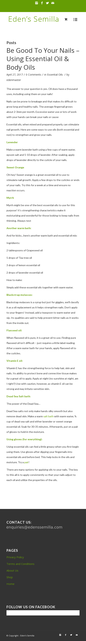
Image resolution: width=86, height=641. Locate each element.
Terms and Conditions (20, 564)
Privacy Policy (15, 557)
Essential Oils (55, 74)
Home (10, 584)
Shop (9, 577)
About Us (12, 570)
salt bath (48, 416)
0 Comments (33, 74)
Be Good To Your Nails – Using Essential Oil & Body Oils (42, 58)
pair (26, 462)
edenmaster (13, 80)
